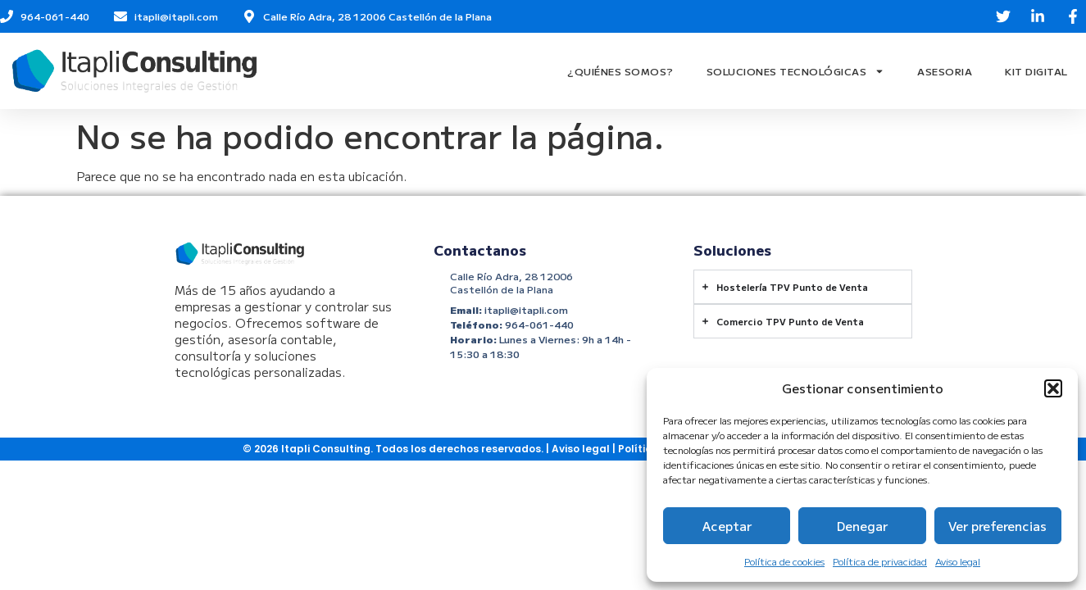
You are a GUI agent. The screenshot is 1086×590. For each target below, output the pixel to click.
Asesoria (944, 71)
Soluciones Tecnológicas (796, 71)
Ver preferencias (997, 525)
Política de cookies (784, 561)
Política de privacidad (880, 561)
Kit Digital (1036, 71)
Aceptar (727, 525)
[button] (1053, 388)
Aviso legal (957, 561)
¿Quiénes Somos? (620, 71)
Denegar (862, 525)
